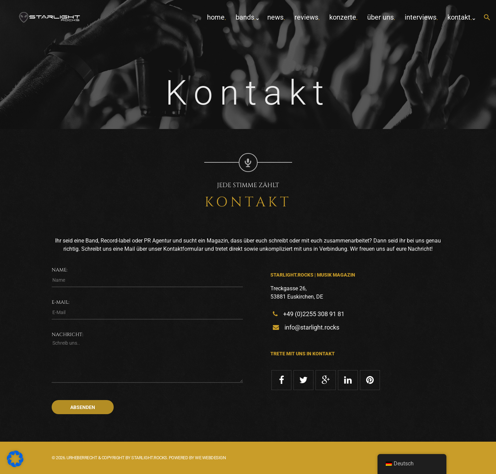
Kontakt (459, 17)
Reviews (306, 17)
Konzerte (342, 17)
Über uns (380, 17)
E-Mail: (61, 302)
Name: (60, 270)
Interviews (420, 17)
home (216, 17)
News (275, 17)
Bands (245, 17)
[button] (487, 17)
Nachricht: (67, 334)
